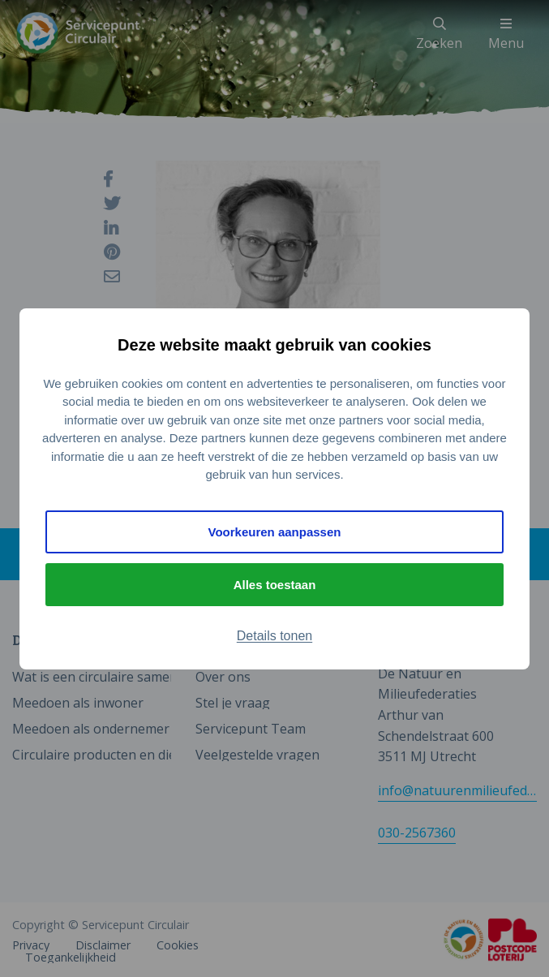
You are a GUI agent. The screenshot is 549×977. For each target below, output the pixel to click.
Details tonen (274, 636)
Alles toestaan (275, 585)
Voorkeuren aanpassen (274, 532)
